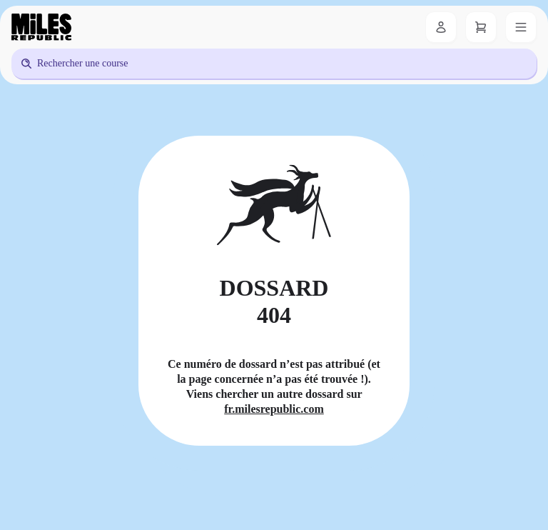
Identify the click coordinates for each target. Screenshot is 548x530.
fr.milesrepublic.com (274, 409)
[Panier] (481, 27)
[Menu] (521, 27)
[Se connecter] (441, 27)
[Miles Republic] (41, 27)
